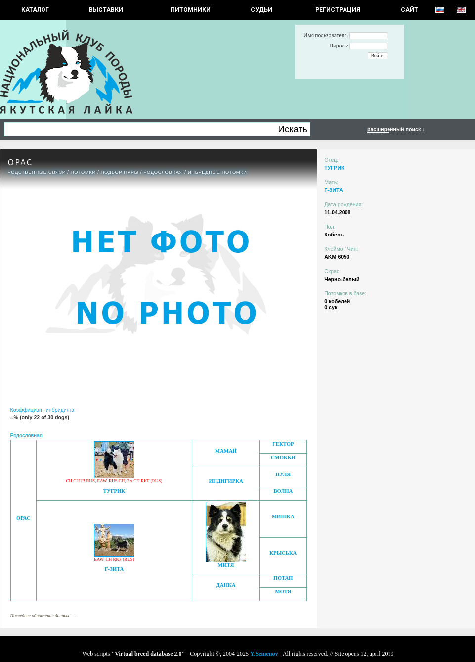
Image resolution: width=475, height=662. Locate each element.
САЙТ (409, 9)
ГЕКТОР (283, 444)
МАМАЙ (226, 451)
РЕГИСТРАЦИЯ (337, 9)
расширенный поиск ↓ (396, 129)
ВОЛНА (283, 491)
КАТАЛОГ (35, 9)
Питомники (191, 9)
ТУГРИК (114, 491)
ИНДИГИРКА (226, 481)
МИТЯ (226, 564)
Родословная (163, 172)
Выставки (106, 9)
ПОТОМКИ (83, 172)
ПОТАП (283, 578)
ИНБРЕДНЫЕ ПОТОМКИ (217, 172)
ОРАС (23, 517)
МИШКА (283, 516)
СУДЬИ (261, 9)
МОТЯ (283, 591)
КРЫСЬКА (283, 553)
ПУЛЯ (283, 474)
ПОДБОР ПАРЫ (120, 172)
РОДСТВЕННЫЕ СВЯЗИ (37, 172)
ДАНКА (226, 585)
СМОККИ (283, 457)
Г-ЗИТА (114, 569)
